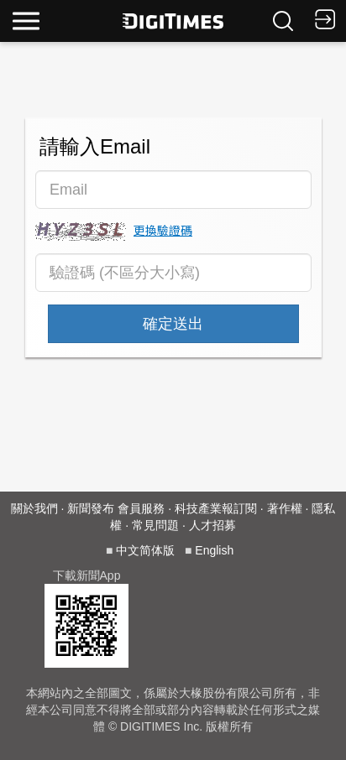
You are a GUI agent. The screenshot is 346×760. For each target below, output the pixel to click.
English (214, 550)
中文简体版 (145, 550)
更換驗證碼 (163, 229)
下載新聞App (87, 575)
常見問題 (155, 525)
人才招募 (212, 525)
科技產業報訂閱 (216, 508)
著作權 (284, 508)
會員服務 (141, 508)
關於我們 (34, 508)
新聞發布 (90, 508)
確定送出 (173, 323)
